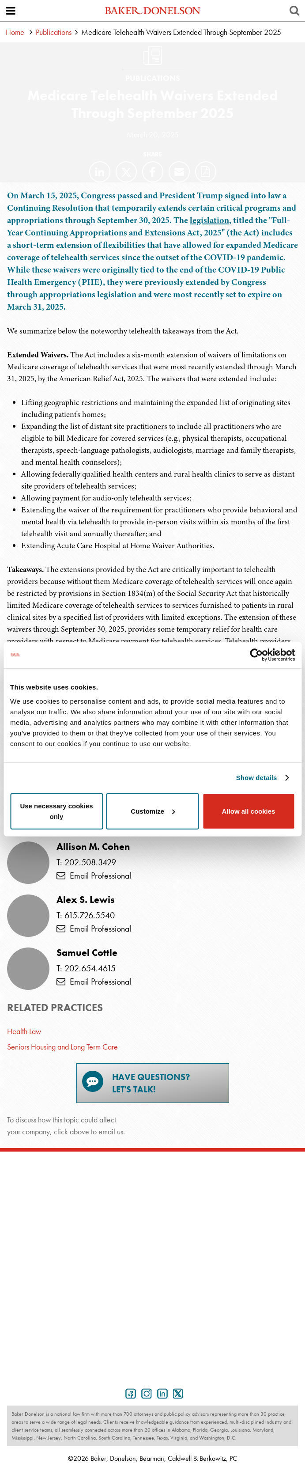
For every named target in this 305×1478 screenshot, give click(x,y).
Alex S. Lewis (85, 899)
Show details (256, 777)
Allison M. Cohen (93, 846)
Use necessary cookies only (56, 811)
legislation (209, 220)
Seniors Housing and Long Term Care (62, 1047)
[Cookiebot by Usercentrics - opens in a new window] (256, 655)
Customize (153, 811)
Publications (54, 32)
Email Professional (94, 875)
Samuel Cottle (86, 952)
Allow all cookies (248, 811)
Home (15, 32)
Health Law (24, 1031)
